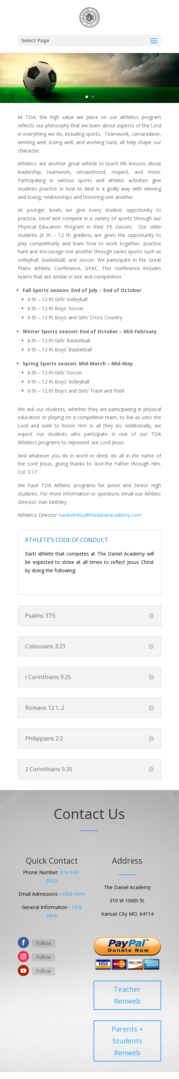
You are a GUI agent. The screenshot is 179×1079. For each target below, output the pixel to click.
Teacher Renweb (127, 995)
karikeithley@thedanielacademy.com (100, 515)
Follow (43, 943)
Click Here (73, 894)
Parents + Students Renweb (127, 1040)
